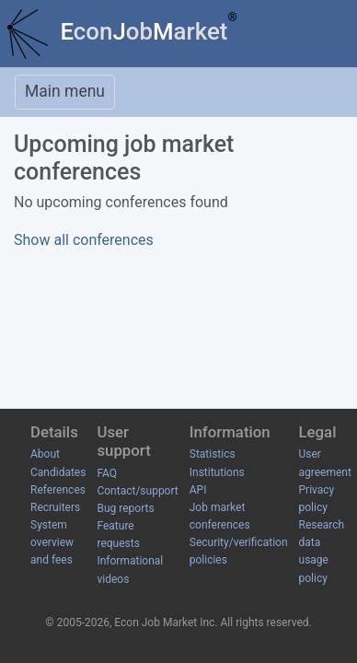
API (198, 489)
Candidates (58, 472)
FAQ (107, 473)
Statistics (213, 454)
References (58, 489)
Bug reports (125, 508)
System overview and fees (52, 542)
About (45, 454)
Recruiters (55, 507)
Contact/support (137, 490)
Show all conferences (84, 240)
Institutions (217, 472)
